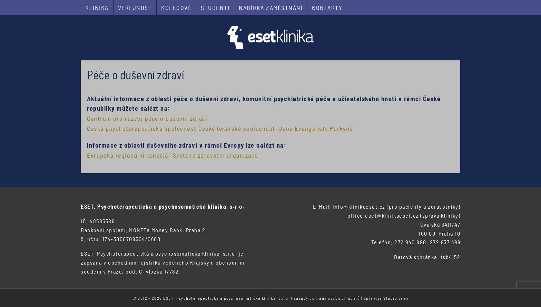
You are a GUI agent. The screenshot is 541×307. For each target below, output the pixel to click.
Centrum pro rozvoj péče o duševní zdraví (147, 118)
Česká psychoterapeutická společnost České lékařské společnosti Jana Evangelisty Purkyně (220, 128)
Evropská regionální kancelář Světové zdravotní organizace (172, 155)
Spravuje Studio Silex (386, 298)
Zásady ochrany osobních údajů (327, 298)
